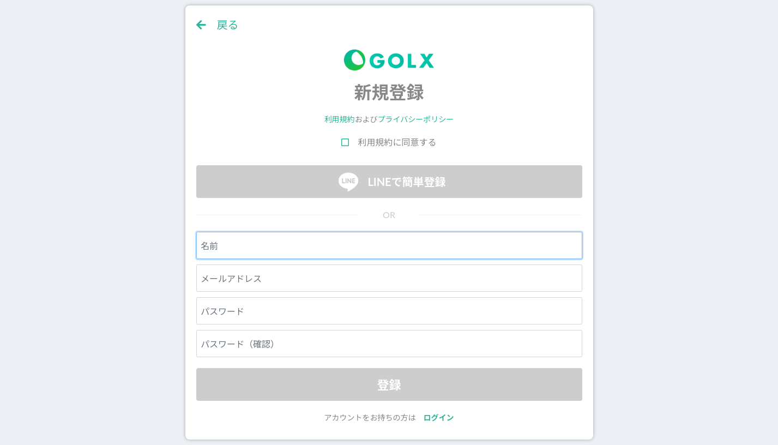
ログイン (439, 417)
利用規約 (339, 119)
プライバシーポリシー (416, 119)
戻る (217, 24)
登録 (389, 384)
